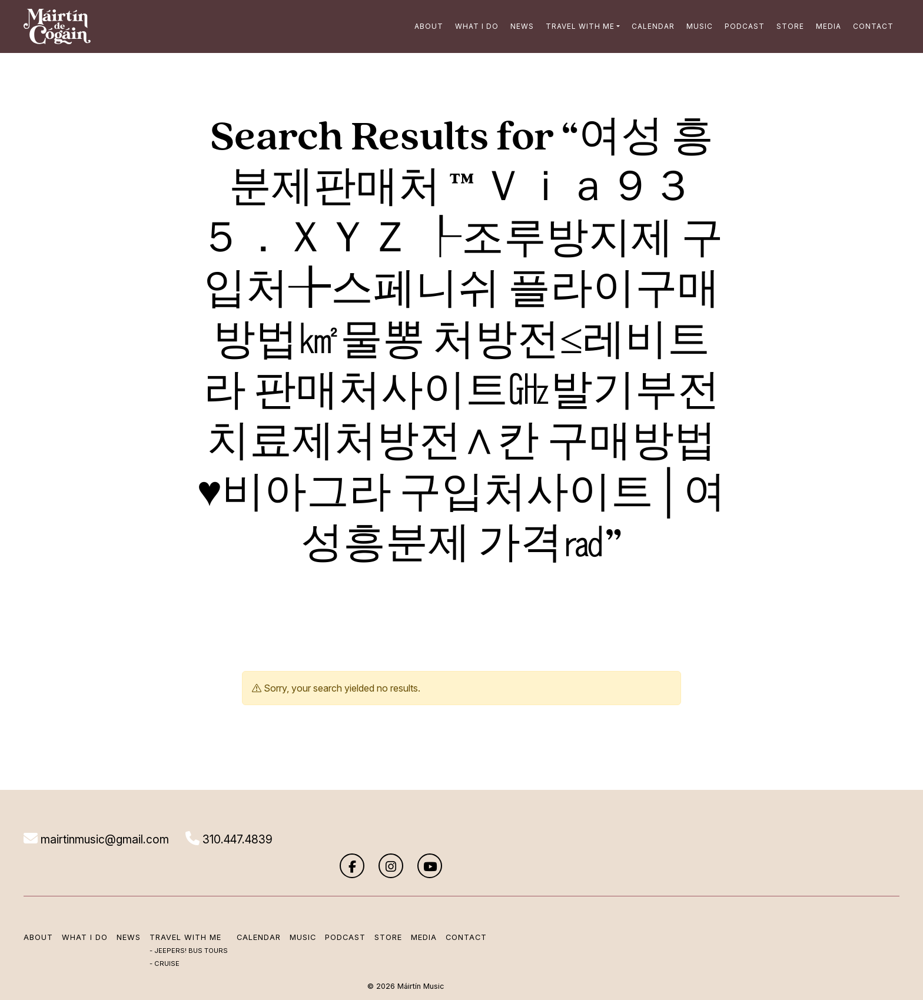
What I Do (474, 26)
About (425, 26)
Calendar (650, 26)
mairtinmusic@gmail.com (99, 839)
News (519, 26)
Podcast (742, 26)
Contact (870, 26)
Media (825, 26)
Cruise (169, 941)
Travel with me (577, 26)
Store (787, 26)
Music (696, 26)
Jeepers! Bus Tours (194, 928)
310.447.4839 (236, 839)
